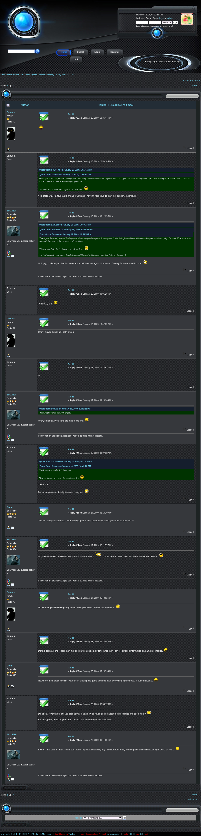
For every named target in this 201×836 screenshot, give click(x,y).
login (161, 18)
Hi (72, 75)
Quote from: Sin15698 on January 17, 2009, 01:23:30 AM (65, 461)
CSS (142, 834)
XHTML (132, 834)
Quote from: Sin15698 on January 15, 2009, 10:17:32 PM (65, 170)
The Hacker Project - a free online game (196, 13)
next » (197, 80)
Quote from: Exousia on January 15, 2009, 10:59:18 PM (65, 225)
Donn (10, 507)
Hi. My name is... (63, 75)
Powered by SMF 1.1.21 (10, 834)
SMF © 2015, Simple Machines (37, 834)
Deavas (11, 112)
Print (195, 85)
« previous (188, 80)
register (170, 18)
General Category (46, 75)
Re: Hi (71, 114)
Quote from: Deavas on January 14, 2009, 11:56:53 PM (65, 175)
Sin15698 (12, 210)
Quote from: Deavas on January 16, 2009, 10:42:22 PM (64, 409)
